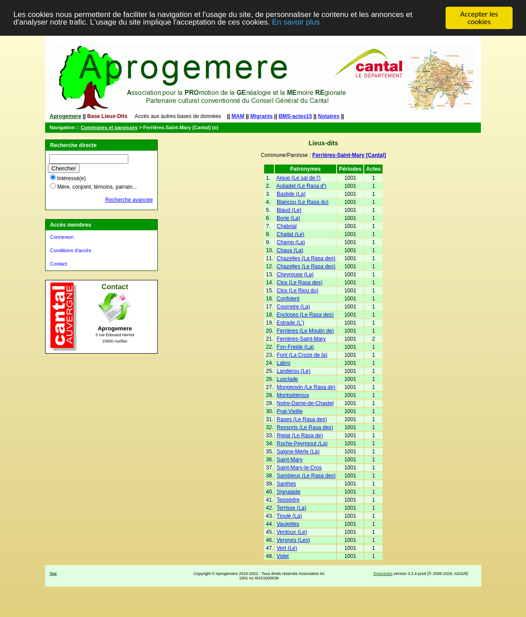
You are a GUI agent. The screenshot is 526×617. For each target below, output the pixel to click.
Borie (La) (288, 218)
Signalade (288, 492)
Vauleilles (288, 524)
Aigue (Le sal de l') (298, 178)
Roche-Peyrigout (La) (302, 443)
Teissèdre (288, 500)
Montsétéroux (293, 395)
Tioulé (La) (289, 516)
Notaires (329, 116)
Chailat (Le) (290, 234)
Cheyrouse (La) (295, 274)
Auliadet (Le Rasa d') (301, 186)
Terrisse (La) (292, 508)
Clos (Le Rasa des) (300, 282)
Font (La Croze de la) (302, 355)
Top (53, 573)
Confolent (288, 299)
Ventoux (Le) (292, 532)
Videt (283, 556)
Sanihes (286, 484)
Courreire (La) (293, 307)
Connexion (62, 237)
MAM (237, 116)
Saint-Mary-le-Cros (299, 468)
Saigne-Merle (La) (298, 451)
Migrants (261, 116)
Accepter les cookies (479, 17)
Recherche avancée (129, 200)
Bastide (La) (291, 194)
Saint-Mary (290, 459)
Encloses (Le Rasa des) (305, 315)
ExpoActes (382, 573)
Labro (283, 363)
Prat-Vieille (290, 411)
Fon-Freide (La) (295, 347)
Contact (58, 263)
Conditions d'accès (70, 250)
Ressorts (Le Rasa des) (305, 427)
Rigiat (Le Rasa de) (300, 435)
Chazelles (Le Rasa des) (306, 266)
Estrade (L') (290, 323)
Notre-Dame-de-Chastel (305, 403)
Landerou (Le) (293, 371)
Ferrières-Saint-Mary (301, 339)
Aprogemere (65, 116)
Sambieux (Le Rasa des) (306, 476)
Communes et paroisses (109, 127)
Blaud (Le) (289, 210)
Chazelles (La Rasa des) (306, 258)
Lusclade (287, 379)
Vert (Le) (287, 548)
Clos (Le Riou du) (297, 290)
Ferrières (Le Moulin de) (305, 331)
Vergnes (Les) (293, 540)
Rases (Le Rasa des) (302, 419)
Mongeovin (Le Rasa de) (306, 387)
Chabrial (287, 226)
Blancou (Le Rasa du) (302, 202)
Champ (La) (291, 242)
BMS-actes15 (295, 116)
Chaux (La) (290, 250)
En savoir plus (296, 22)
